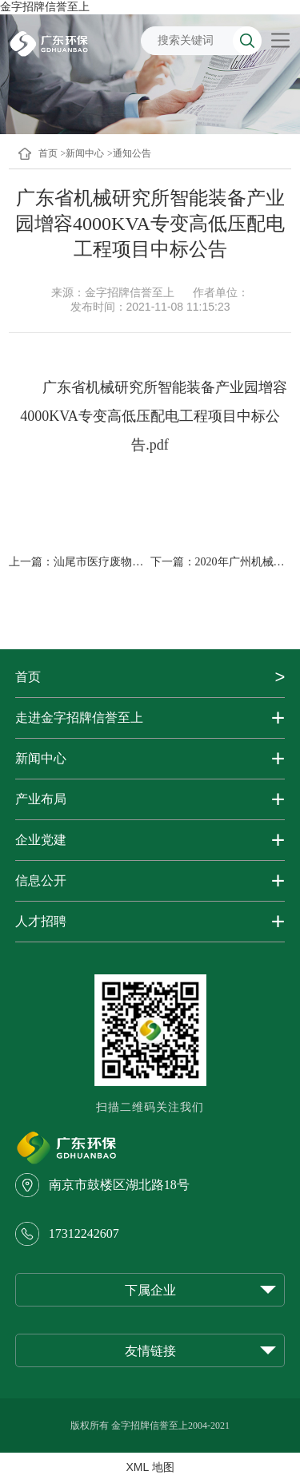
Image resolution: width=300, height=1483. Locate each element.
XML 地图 (150, 1467)
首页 (48, 153)
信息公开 (40, 880)
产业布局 (40, 799)
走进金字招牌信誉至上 (79, 717)
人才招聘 (40, 921)
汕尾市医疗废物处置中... (114, 562)
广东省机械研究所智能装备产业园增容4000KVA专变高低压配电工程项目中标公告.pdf (153, 416)
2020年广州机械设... (244, 562)
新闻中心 (40, 758)
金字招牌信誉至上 (45, 6)
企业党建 (40, 840)
